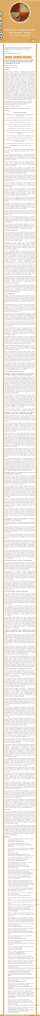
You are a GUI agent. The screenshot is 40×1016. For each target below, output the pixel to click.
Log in (26, 0)
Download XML (17, 57)
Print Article (8, 57)
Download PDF (27, 57)
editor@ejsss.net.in (34, 0)
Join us (21, 0)
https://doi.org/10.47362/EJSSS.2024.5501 (20, 108)
